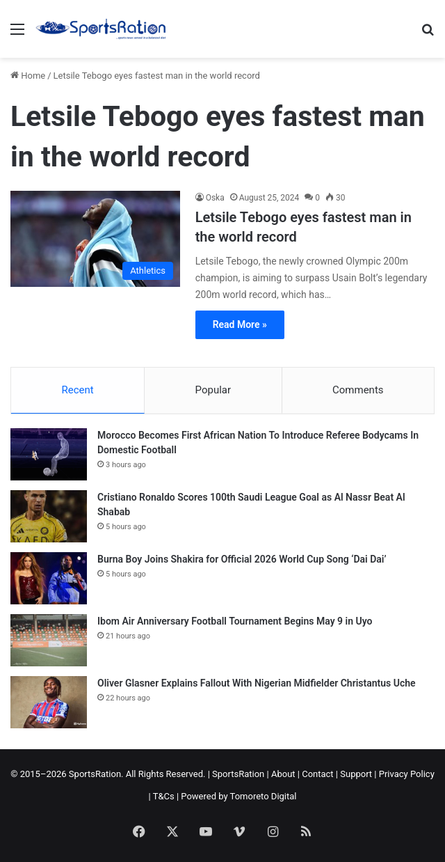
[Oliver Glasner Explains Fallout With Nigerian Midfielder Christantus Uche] (48, 702)
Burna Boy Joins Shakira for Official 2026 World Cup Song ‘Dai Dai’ (242, 559)
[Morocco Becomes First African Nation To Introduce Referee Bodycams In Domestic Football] (48, 454)
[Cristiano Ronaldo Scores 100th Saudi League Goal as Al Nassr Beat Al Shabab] (48, 516)
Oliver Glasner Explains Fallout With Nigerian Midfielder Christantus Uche (256, 683)
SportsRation (238, 774)
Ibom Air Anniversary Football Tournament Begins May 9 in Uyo (234, 621)
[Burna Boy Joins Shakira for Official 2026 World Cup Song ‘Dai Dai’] (48, 578)
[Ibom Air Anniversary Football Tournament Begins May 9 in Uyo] (48, 640)
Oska (215, 198)
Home (27, 75)
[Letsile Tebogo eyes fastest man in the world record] (95, 239)
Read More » (240, 324)
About (283, 774)
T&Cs (164, 796)
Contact (317, 774)
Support (356, 774)
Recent (77, 390)
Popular (213, 390)
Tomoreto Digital (263, 796)
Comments (358, 390)
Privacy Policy (407, 774)
